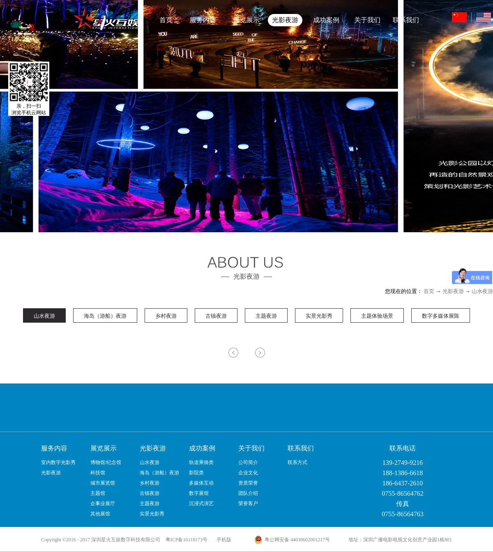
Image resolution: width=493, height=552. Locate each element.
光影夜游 (453, 291)
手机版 (222, 540)
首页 (166, 19)
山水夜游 (482, 291)
